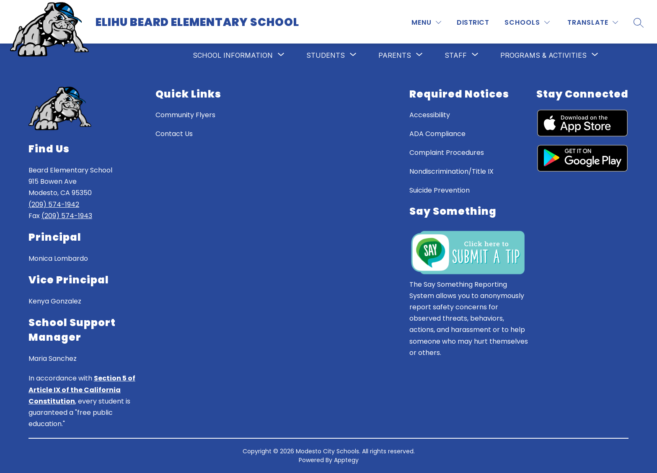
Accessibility (429, 115)
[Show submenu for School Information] (233, 55)
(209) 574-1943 (66, 216)
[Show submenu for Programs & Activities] (543, 55)
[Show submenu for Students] (325, 55)
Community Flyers (185, 115)
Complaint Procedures (446, 152)
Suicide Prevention (439, 190)
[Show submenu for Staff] (456, 55)
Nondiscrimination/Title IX (451, 171)
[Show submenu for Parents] (394, 55)
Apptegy (346, 460)
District (473, 22)
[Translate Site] (592, 22)
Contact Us (174, 134)
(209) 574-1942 (53, 204)
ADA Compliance (437, 134)
